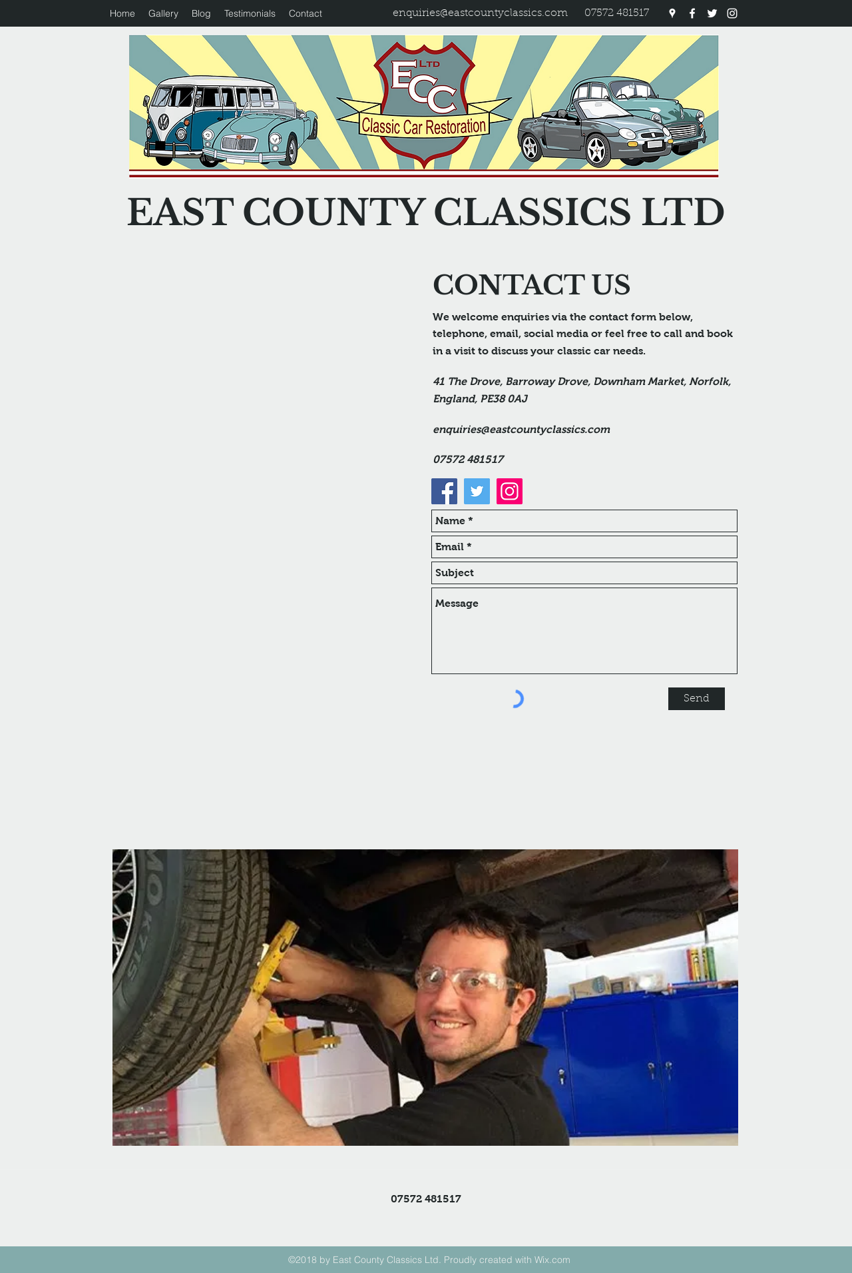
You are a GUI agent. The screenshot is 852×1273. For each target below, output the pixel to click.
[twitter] (712, 13)
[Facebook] (444, 491)
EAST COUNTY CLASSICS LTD (426, 212)
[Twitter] (477, 491)
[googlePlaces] (672, 13)
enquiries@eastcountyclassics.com (480, 13)
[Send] (696, 698)
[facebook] (692, 13)
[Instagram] (510, 491)
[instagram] (732, 13)
